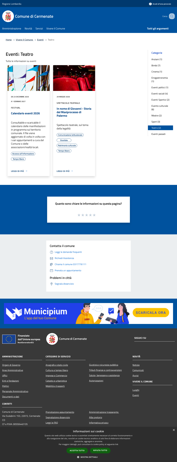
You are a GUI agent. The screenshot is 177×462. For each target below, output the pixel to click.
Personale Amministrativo (15, 391)
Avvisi (136, 375)
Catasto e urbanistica (56, 381)
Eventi (40, 39)
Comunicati (138, 370)
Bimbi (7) (155, 65)
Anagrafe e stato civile (57, 365)
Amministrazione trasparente (104, 412)
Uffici (4, 375)
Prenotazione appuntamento (60, 412)
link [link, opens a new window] (116, 444)
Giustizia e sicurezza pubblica (103, 365)
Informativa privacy (98, 422)
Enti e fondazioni (10, 381)
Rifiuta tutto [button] (100, 450)
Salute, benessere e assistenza (104, 375)
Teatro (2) (156, 128)
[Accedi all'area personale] (160, 3)
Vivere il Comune (24, 39)
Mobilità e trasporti (55, 386)
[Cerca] (171, 16)
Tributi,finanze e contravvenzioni (105, 370)
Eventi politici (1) (159, 87)
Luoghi (136, 390)
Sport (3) (155, 121)
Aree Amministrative (12, 370)
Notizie (136, 365)
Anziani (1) (156, 59)
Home (9, 39)
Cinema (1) (156, 71)
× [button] (174, 430)
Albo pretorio (95, 417)
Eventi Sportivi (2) (160, 99)
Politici (5, 386)
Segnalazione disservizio (58, 417)
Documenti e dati (10, 396)
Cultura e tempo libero (57, 370)
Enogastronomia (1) (159, 79)
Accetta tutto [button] (77, 450)
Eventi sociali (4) (159, 93)
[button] (88, 457)
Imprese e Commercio (56, 375)
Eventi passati (158, 134)
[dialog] (88, 444)
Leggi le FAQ (52, 422)
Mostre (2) (156, 115)
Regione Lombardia (11, 4)
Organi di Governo (11, 365)
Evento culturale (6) (159, 107)
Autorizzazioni (96, 380)
